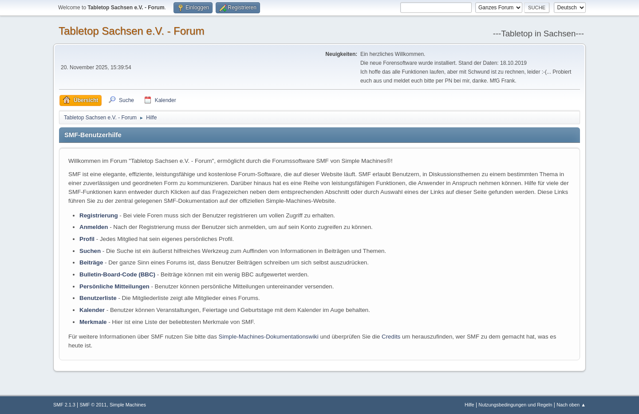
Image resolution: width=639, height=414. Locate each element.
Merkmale (93, 322)
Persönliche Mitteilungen (114, 286)
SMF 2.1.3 (64, 404)
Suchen (90, 251)
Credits (391, 336)
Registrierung (98, 215)
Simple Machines (128, 404)
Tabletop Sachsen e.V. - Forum (131, 31)
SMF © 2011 (93, 404)
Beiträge (91, 262)
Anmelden (93, 227)
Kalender (92, 310)
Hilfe (469, 404)
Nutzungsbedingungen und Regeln (515, 404)
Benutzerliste (98, 298)
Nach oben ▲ (571, 404)
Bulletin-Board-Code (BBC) (117, 274)
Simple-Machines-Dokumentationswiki (269, 336)
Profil (87, 239)
